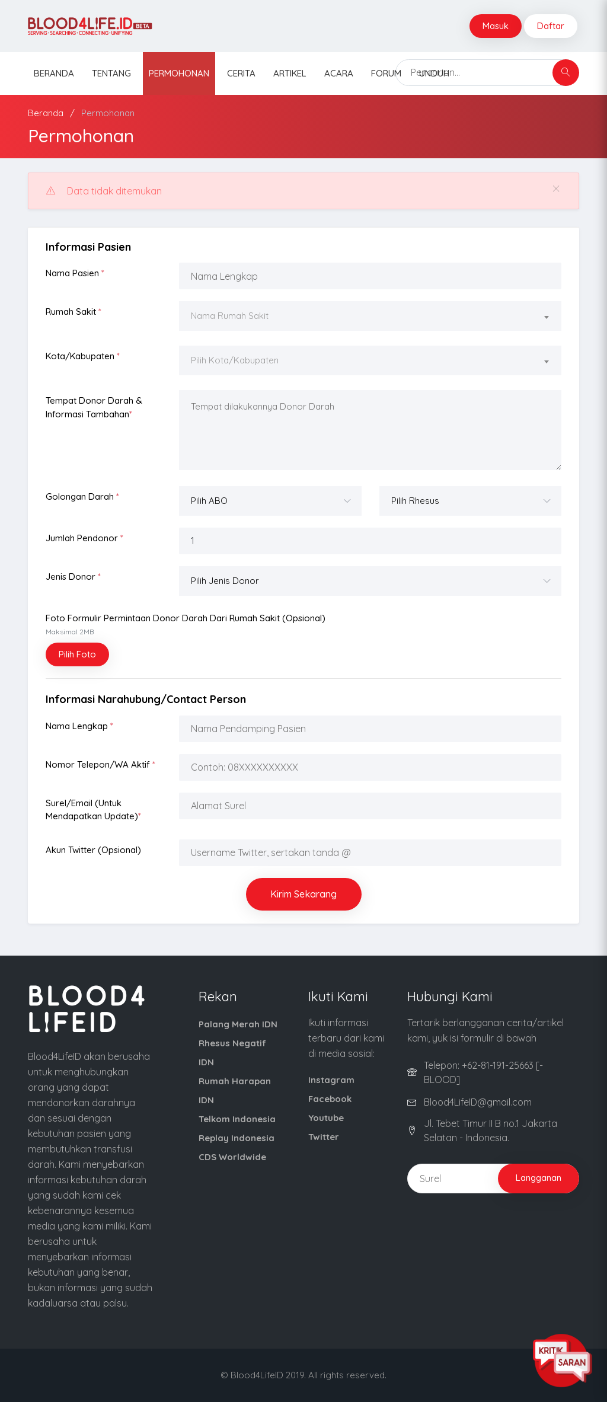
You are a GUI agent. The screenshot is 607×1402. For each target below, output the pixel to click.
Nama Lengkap (79, 726)
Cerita (241, 73)
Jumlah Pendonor (84, 538)
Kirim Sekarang (303, 894)
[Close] (556, 189)
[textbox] (370, 316)
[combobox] (370, 317)
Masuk (496, 25)
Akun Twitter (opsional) (93, 849)
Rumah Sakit (73, 311)
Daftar (550, 25)
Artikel (289, 73)
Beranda (54, 73)
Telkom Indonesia (237, 1119)
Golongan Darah (82, 496)
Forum (386, 73)
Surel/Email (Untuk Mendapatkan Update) (93, 809)
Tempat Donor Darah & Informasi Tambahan (94, 407)
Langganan (538, 1177)
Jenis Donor (73, 576)
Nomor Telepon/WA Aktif (100, 764)
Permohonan (179, 73)
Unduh (434, 73)
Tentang (111, 73)
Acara (338, 73)
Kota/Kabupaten (83, 356)
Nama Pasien (75, 273)
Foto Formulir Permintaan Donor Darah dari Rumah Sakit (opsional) (185, 624)
